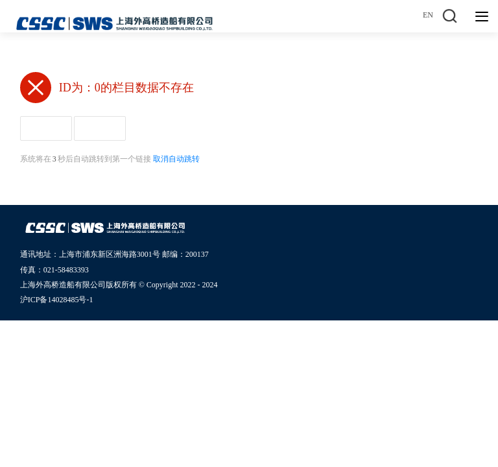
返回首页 (46, 128)
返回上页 (99, 128)
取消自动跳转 (176, 158)
